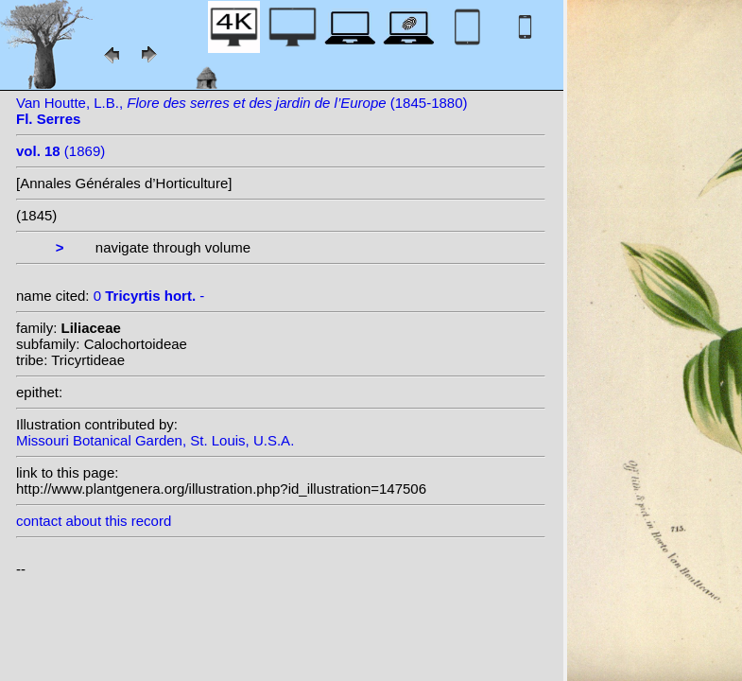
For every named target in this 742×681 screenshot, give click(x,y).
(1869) (60, 151)
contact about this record (93, 521)
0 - (149, 296)
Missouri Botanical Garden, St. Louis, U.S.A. (155, 440)
